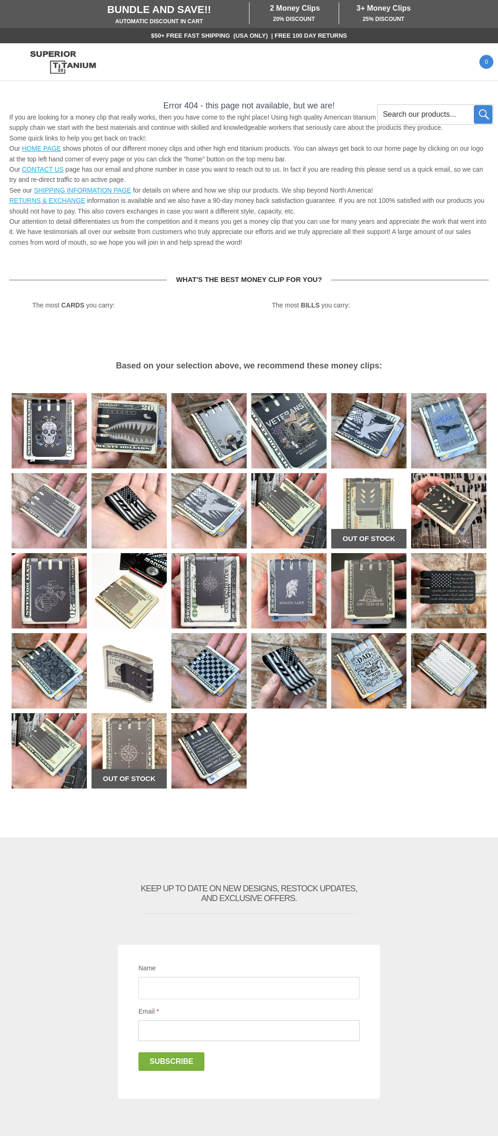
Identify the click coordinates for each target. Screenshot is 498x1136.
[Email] (249, 1030)
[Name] (249, 988)
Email (148, 1011)
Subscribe (171, 1061)
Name (147, 968)
